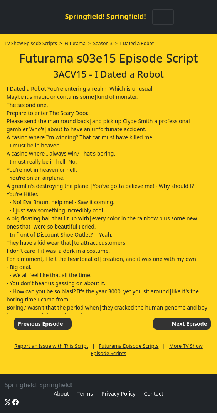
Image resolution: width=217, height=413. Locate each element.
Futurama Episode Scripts (128, 345)
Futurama (75, 43)
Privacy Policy (118, 393)
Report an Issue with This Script (51, 345)
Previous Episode (40, 323)
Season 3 (103, 43)
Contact (153, 393)
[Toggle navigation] (163, 17)
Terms (85, 393)
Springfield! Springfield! (105, 16)
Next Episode (189, 323)
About (61, 393)
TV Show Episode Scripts (31, 43)
